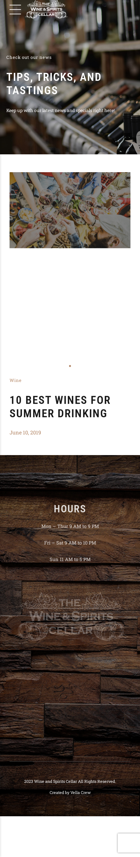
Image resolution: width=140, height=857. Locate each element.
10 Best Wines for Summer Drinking (60, 407)
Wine (16, 380)
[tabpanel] (70, 210)
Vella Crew (80, 792)
